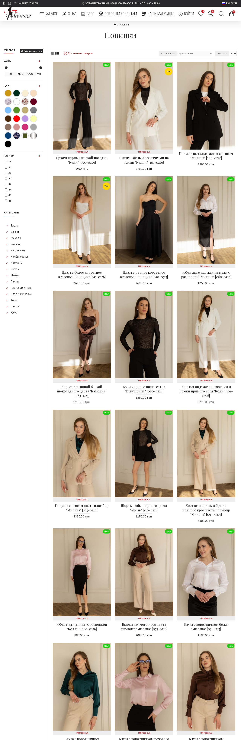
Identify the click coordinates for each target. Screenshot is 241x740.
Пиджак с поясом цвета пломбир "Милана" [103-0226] (82, 508)
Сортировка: (168, 53)
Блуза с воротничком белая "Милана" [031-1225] (206, 626)
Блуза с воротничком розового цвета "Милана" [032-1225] (144, 712)
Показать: (222, 53)
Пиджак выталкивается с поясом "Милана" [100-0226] (206, 155)
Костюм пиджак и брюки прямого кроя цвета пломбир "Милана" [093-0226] (206, 510)
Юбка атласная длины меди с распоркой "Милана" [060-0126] (206, 274)
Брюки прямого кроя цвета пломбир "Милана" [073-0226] (144, 626)
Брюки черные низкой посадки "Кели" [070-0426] (82, 160)
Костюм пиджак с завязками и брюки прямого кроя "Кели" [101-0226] (206, 391)
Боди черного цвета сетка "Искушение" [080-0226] (144, 389)
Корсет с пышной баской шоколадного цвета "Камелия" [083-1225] (82, 391)
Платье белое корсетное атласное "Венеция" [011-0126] (82, 274)
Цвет (7, 85)
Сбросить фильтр (33, 51)
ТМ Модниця (82, 151)
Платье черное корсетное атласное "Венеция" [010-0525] (144, 274)
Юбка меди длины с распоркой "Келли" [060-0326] (81, 626)
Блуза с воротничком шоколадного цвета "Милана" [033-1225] (206, 714)
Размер (9, 155)
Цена (7, 60)
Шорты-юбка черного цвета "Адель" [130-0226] (144, 508)
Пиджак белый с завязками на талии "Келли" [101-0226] (144, 160)
